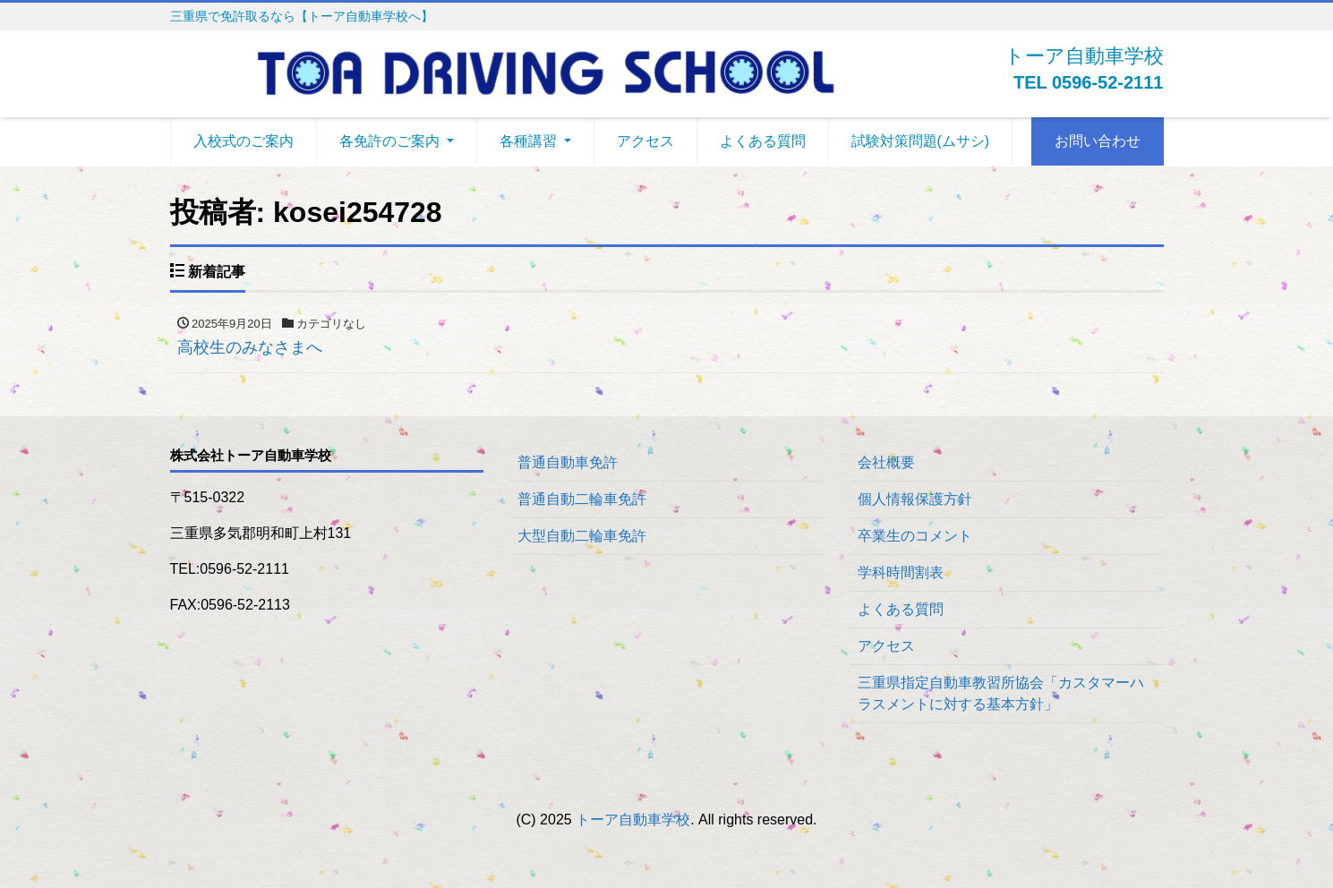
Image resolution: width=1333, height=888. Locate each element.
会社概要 (886, 462)
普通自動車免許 (567, 462)
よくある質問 (763, 141)
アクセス (645, 141)
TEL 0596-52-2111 (1088, 82)
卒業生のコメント (915, 535)
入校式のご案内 (243, 141)
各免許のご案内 (389, 141)
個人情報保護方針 (915, 499)
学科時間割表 (901, 572)
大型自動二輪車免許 (581, 535)
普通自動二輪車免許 (581, 499)
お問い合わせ (1098, 141)
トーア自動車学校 (633, 819)
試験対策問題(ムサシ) (920, 141)
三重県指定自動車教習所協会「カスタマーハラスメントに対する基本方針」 (1001, 693)
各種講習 (528, 141)
